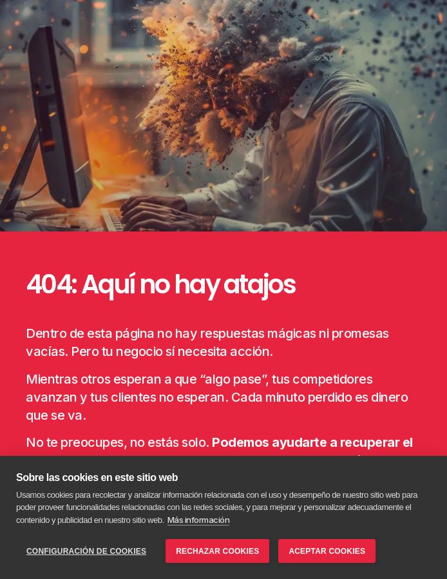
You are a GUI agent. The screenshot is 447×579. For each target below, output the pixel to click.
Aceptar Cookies (327, 551)
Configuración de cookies (86, 551)
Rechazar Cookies (217, 551)
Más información (198, 520)
